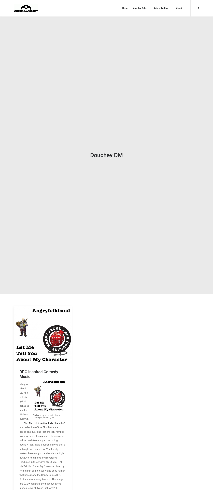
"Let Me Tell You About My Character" (44, 419)
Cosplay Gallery (141, 8)
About (180, 8)
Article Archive (162, 8)
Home (125, 8)
